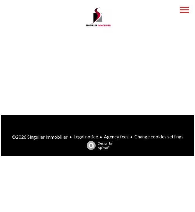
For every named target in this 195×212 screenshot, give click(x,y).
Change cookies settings (159, 136)
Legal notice (86, 136)
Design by (98, 145)
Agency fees (116, 136)
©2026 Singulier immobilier (40, 137)
